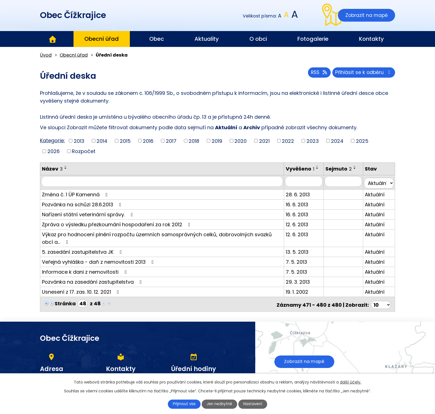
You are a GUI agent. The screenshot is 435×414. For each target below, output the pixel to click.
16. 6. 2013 (302, 206)
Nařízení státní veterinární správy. (88, 216)
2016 (148, 140)
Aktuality (206, 39)
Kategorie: (52, 140)
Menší (280, 16)
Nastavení (255, 404)
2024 (337, 140)
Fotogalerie (312, 39)
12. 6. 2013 (302, 226)
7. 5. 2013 (302, 264)
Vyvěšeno (305, 168)
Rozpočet (83, 151)
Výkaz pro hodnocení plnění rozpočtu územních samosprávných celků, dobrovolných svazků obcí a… (163, 240)
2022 (288, 140)
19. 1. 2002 (302, 294)
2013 (79, 140)
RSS (316, 73)
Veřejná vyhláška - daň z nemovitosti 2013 (99, 264)
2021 (264, 140)
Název (52, 168)
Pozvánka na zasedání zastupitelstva (93, 284)
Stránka (65, 305)
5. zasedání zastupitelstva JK (83, 254)
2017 (171, 140)
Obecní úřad (101, 39)
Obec (156, 39)
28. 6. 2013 (303, 196)
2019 (217, 140)
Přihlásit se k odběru (363, 73)
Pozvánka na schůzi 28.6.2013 (82, 206)
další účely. (350, 381)
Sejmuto (343, 168)
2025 (362, 140)
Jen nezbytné (220, 404)
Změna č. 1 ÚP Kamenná (76, 196)
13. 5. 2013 (302, 254)
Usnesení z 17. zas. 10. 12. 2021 (81, 294)
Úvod (52, 39)
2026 (53, 151)
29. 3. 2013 (303, 284)
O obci (258, 39)
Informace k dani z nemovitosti (85, 274)
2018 (194, 140)
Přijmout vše (182, 404)
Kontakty (371, 39)
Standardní (286, 16)
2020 (240, 140)
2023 (313, 140)
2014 (102, 140)
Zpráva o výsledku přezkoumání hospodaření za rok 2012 (117, 226)
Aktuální (377, 196)
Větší (294, 16)
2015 (125, 140)
